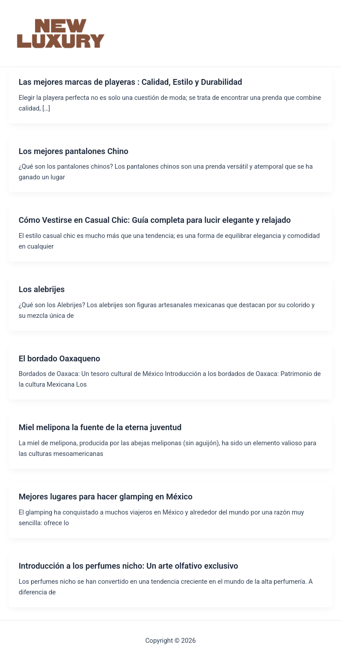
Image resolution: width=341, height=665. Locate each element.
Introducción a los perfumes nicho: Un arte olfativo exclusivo (128, 565)
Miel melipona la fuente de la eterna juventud (100, 427)
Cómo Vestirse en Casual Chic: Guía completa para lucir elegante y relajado (155, 220)
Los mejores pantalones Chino (73, 151)
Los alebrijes (42, 289)
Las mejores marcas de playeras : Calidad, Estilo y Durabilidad (130, 82)
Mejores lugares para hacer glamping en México (106, 496)
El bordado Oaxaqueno (59, 358)
